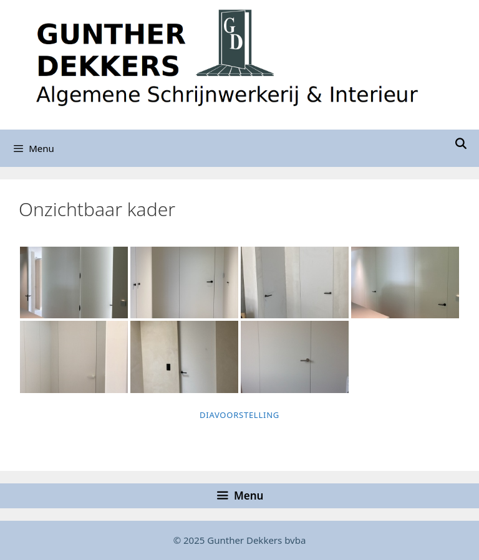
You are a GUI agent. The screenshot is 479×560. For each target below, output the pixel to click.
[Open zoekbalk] (460, 144)
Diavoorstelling (239, 414)
